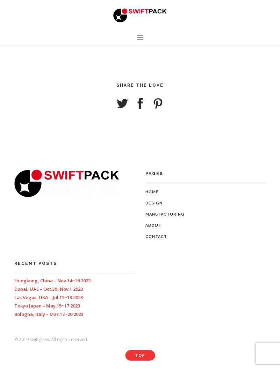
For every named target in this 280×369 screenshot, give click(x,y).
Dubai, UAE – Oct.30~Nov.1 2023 (48, 289)
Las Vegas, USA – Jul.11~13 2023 (48, 297)
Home (152, 192)
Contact (156, 236)
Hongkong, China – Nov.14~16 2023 (52, 280)
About (153, 225)
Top (140, 355)
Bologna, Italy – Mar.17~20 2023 (48, 314)
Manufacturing (165, 214)
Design (154, 203)
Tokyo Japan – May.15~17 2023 (47, 306)
